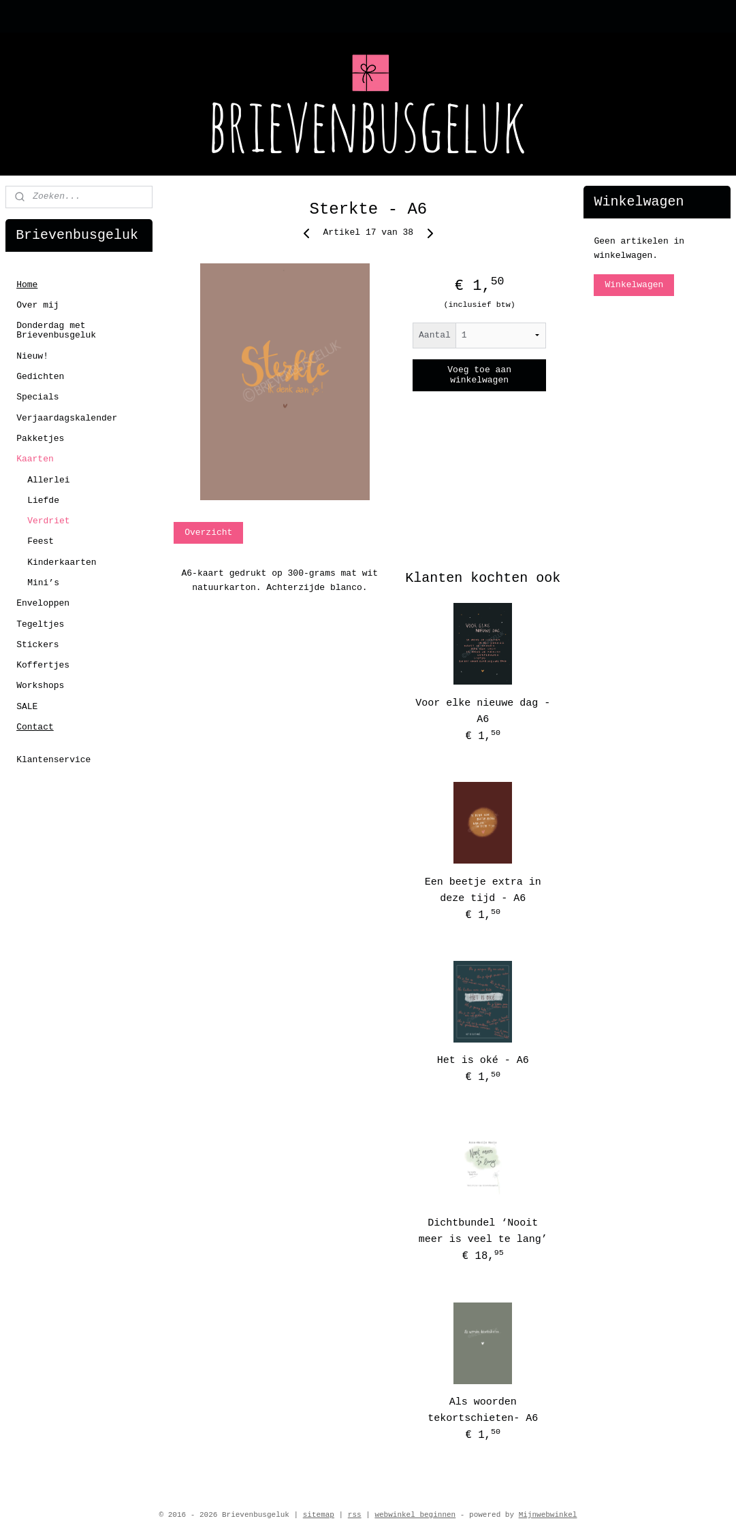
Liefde (43, 500)
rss (355, 1515)
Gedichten (40, 377)
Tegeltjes (40, 624)
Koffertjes (42, 665)
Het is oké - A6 (482, 1060)
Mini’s (43, 583)
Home (26, 285)
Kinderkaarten (61, 562)
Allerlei (48, 480)
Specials (37, 397)
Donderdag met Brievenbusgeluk (56, 330)
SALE (26, 707)
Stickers (37, 645)
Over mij (37, 305)
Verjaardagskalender (66, 418)
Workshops (40, 686)
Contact (35, 727)
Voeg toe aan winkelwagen (479, 375)
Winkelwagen (634, 285)
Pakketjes (40, 438)
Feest (40, 541)
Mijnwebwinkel (548, 1515)
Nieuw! (32, 356)
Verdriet (48, 521)
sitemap (318, 1515)
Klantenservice (53, 760)
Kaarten (35, 459)
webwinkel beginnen (414, 1515)
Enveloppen (42, 603)
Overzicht (208, 532)
